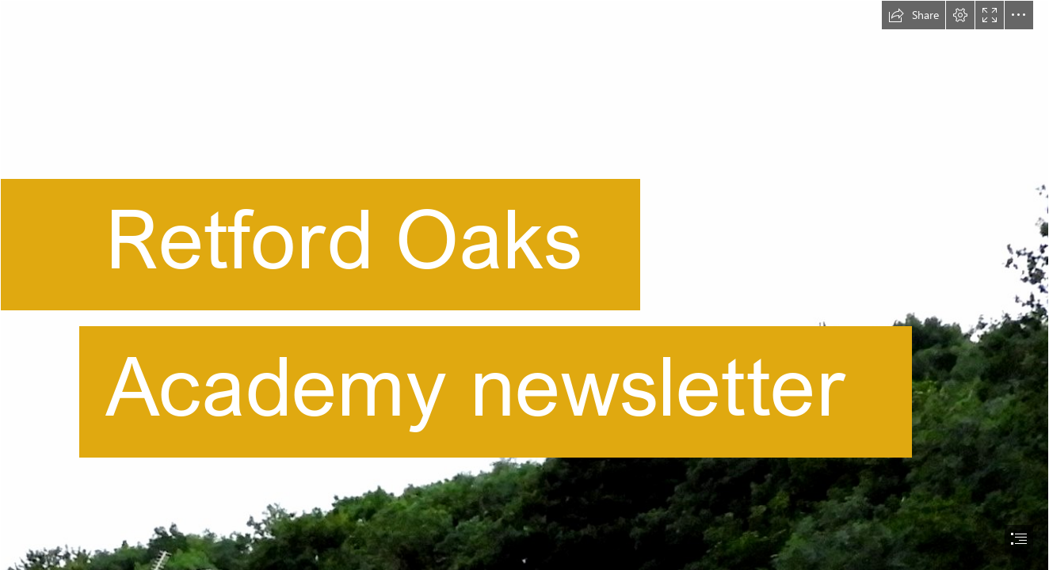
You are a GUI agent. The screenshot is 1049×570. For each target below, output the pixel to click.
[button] (913, 15)
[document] (524, 285)
